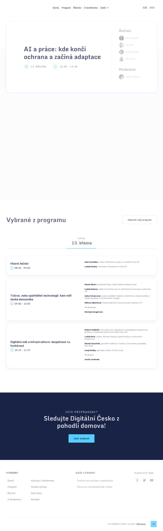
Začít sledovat (81, 438)
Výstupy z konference (42, 481)
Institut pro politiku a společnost (94, 481)
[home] (24, 7)
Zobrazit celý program (139, 220)
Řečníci (77, 8)
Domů (56, 8)
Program (66, 8)
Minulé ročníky (38, 487)
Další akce (36, 493)
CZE (145, 7)
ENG (152, 7)
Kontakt (35, 499)
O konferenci (91, 8)
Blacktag (140, 524)
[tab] (81, 242)
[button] (104, 7)
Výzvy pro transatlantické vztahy (94, 487)
